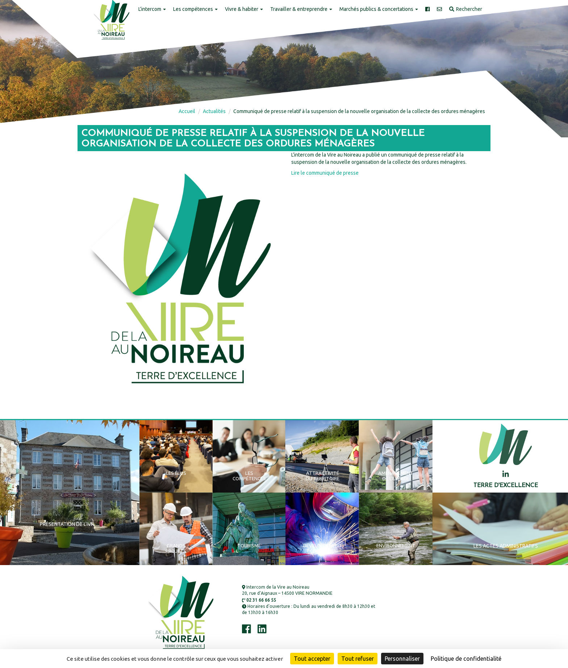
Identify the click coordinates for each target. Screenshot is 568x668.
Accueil (187, 111)
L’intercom (152, 9)
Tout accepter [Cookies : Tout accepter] (312, 658)
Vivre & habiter (244, 9)
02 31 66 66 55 (259, 600)
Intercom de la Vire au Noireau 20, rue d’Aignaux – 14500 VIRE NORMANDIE (287, 590)
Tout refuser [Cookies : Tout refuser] (357, 658)
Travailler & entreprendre (301, 9)
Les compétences (195, 9)
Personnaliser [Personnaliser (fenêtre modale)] (402, 658)
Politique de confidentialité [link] (466, 658)
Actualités (214, 111)
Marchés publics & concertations (378, 9)
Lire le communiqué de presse (325, 173)
